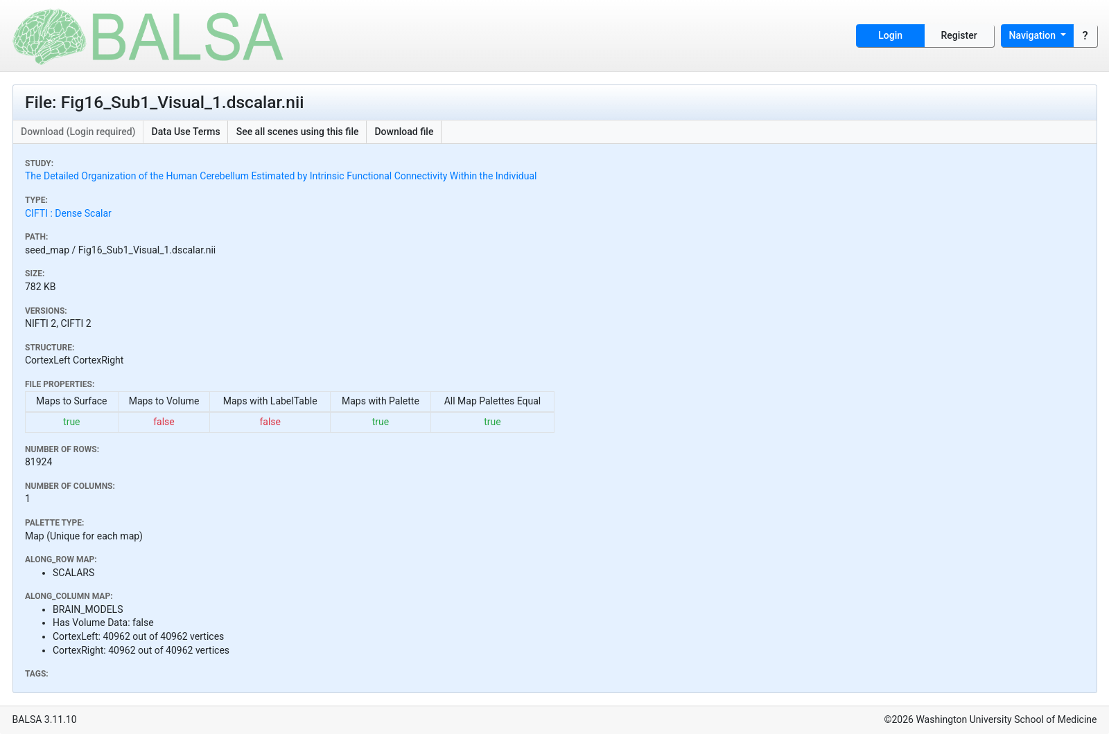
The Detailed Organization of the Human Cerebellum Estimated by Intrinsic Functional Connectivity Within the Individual (280, 175)
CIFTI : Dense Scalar (68, 213)
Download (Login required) (78, 131)
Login (890, 35)
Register (959, 35)
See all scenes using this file (297, 131)
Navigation (1033, 35)
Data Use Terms (186, 131)
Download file (403, 131)
